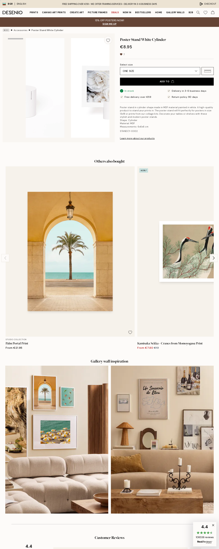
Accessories (21, 30)
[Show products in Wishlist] (205, 12)
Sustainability (107, 477)
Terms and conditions (168, 471)
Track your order (166, 465)
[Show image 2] (15, 69)
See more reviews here (109, 394)
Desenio (119, 539)
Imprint (103, 465)
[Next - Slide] (214, 206)
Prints (34, 12)
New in (127, 12)
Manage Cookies (166, 488)
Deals (115, 12)
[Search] (198, 12)
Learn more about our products (137, 138)
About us (104, 454)
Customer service (166, 460)
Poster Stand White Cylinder (47, 30)
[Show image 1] (15, 47)
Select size (126, 64)
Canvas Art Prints (54, 12)
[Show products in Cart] (212, 12)
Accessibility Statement (113, 482)
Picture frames (97, 12)
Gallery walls (175, 12)
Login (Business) (109, 497)
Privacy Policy (45, 498)
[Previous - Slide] (5, 206)
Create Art (77, 12)
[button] (208, 71)
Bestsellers (143, 12)
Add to (167, 81)
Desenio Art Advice (167, 454)
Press (103, 460)
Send (50, 491)
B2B (191, 12)
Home (158, 12)
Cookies (161, 482)
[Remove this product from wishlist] (108, 40)
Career (103, 471)
